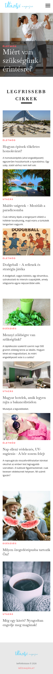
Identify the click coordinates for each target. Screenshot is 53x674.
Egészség (10, 328)
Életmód (10, 46)
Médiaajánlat (26, 668)
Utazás (8, 199)
